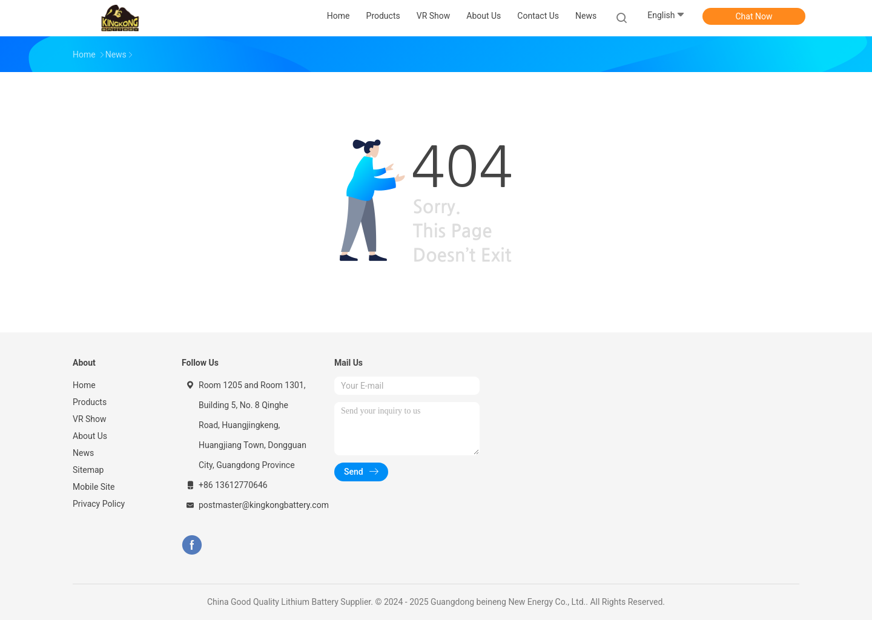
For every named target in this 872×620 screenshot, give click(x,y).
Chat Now (754, 16)
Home (84, 385)
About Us (90, 436)
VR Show (90, 419)
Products (90, 402)
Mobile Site (94, 487)
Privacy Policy (99, 504)
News (83, 453)
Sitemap (88, 470)
